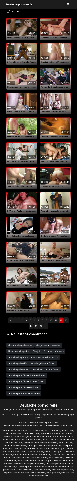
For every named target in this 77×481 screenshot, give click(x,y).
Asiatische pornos (24, 466)
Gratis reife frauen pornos (39, 436)
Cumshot (59, 351)
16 (41, 326)
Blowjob (36, 351)
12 (61, 320)
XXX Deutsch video (13, 433)
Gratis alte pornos (39, 457)
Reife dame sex (22, 451)
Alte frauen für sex (17, 448)
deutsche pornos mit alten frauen (24, 393)
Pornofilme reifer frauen (45, 466)
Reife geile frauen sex (34, 463)
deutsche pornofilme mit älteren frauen (26, 375)
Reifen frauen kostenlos (15, 445)
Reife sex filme (23, 457)
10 (51, 320)
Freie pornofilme (52, 430)
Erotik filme (46, 433)
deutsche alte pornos (18, 357)
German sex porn (31, 433)
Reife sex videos (55, 457)
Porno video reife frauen (38, 448)
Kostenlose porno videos (47, 422)
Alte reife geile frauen (55, 463)
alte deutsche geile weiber (20, 345)
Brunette (48, 351)
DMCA (39, 417)
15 (36, 326)
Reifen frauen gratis (53, 451)
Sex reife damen (31, 442)
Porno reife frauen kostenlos (28, 439)
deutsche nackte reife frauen (45, 369)
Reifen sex (19, 430)
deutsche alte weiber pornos (44, 357)
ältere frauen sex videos (21, 469)
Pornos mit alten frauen (15, 436)
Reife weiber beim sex (35, 472)
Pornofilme (8, 430)
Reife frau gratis (58, 448)
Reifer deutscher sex (38, 475)
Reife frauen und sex (52, 439)
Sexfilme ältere (61, 460)
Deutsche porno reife (19, 4)
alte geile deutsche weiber (48, 345)
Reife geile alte (53, 472)
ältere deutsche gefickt (19, 351)
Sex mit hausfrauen (34, 430)
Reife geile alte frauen (40, 454)
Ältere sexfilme (65, 442)
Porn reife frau (16, 442)
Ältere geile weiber (36, 445)
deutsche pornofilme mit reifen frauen (26, 381)
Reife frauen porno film (62, 469)
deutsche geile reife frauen (42, 363)
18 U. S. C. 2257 (9, 414)
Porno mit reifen (21, 454)
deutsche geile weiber (18, 369)
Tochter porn (67, 430)
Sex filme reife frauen (62, 433)
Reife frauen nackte (26, 460)
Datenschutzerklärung (29, 414)
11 (56, 320)
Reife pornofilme (54, 445)
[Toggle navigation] (68, 4)
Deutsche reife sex (60, 454)
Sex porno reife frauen (13, 472)
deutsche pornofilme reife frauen (23, 387)
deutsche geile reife (17, 363)
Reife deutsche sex (48, 442)
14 (31, 326)
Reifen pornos (36, 451)
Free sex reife (67, 472)
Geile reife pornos (41, 469)
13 (66, 320)
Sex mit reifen (59, 436)
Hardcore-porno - (26, 422)
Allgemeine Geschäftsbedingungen (58, 414)
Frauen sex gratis (45, 460)
